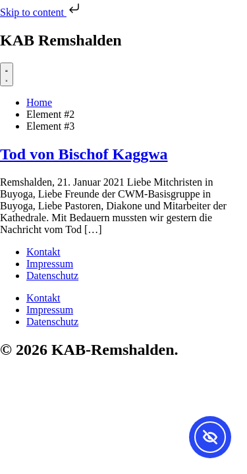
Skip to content (41, 12)
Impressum (49, 263)
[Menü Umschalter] (6, 74)
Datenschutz (52, 275)
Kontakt (43, 251)
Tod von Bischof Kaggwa (84, 154)
